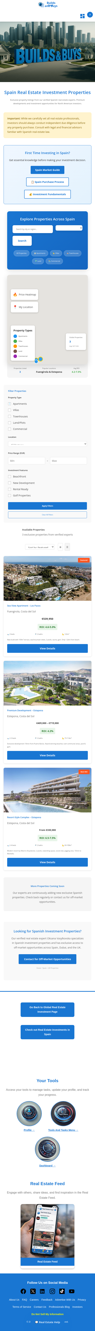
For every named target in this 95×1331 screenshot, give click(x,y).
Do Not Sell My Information (48, 1314)
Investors (77, 1306)
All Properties (21, 253)
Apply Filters (47, 506)
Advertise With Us (65, 1299)
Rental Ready (18, 489)
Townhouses (18, 416)
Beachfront (17, 476)
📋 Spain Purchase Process (47, 182)
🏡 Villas (56, 253)
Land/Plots (16, 422)
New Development (21, 483)
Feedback (46, 1299)
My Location (23, 307)
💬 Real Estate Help (47, 1322)
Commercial (17, 429)
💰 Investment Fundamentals (47, 194)
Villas (13, 410)
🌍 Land (38, 261)
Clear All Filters (47, 515)
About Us (14, 1299)
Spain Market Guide (47, 170)
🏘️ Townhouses (73, 253)
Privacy (82, 1299)
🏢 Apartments (39, 253)
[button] (40, 360)
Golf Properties (19, 495)
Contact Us (40, 1306)
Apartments (17, 403)
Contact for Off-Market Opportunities (47, 959)
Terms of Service (21, 1306)
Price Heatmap (24, 294)
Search (22, 240)
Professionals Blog (59, 1306)
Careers (34, 1299)
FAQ (24, 1299)
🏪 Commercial (54, 261)
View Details (47, 648)
